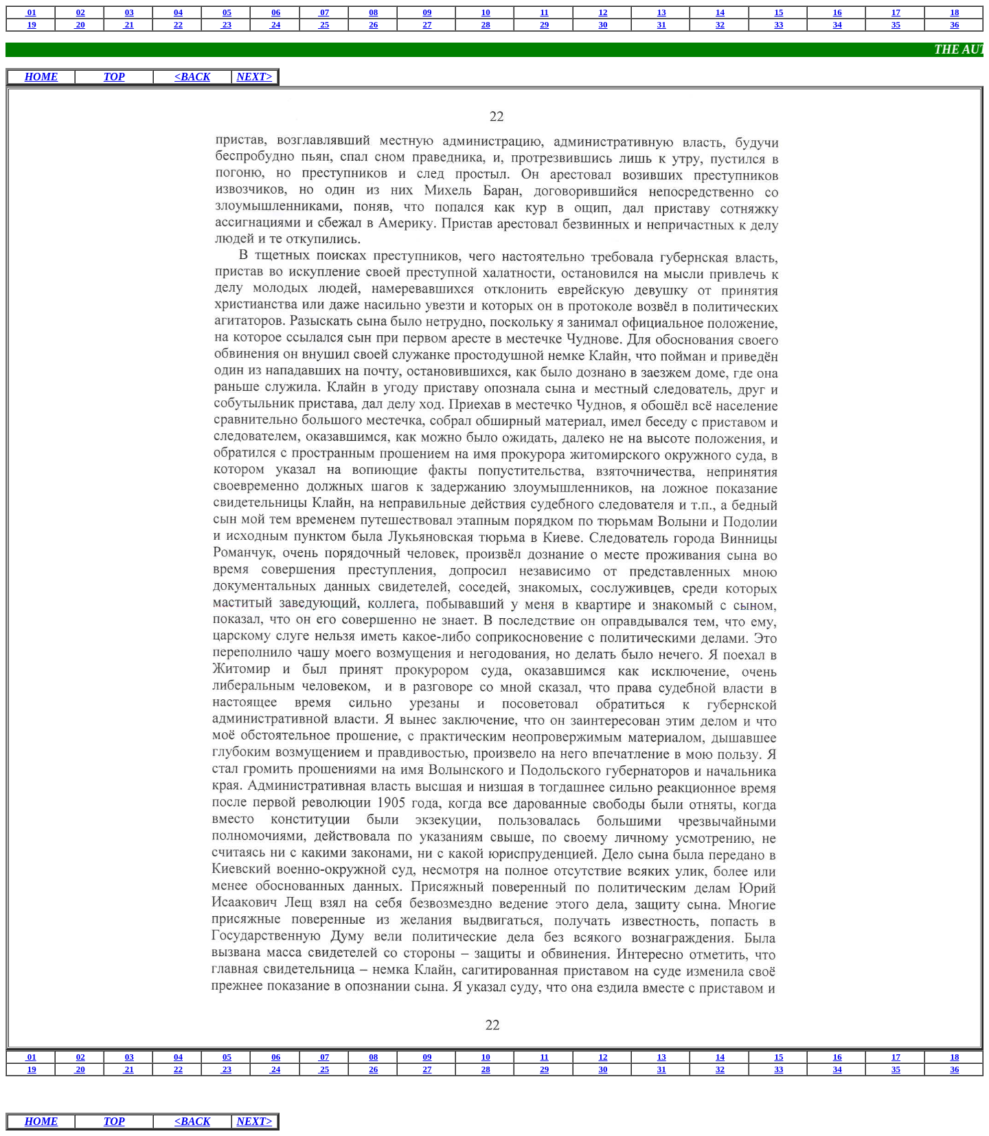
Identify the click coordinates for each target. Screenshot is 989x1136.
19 (31, 24)
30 (602, 24)
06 (275, 12)
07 (323, 12)
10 (485, 12)
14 (720, 12)
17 (895, 12)
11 (545, 12)
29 (544, 24)
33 (778, 24)
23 (225, 24)
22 (178, 24)
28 (485, 24)
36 (954, 24)
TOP (114, 76)
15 (778, 12)
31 (661, 24)
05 (227, 12)
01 (30, 12)
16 (837, 12)
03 (129, 12)
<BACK (192, 76)
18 (954, 12)
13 (661, 12)
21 (128, 24)
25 (323, 24)
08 (373, 12)
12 (602, 12)
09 (427, 12)
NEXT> (254, 76)
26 (373, 24)
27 (427, 24)
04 (178, 12)
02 (80, 12)
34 (837, 24)
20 (79, 24)
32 (720, 24)
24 (274, 24)
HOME (41, 76)
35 (895, 24)
